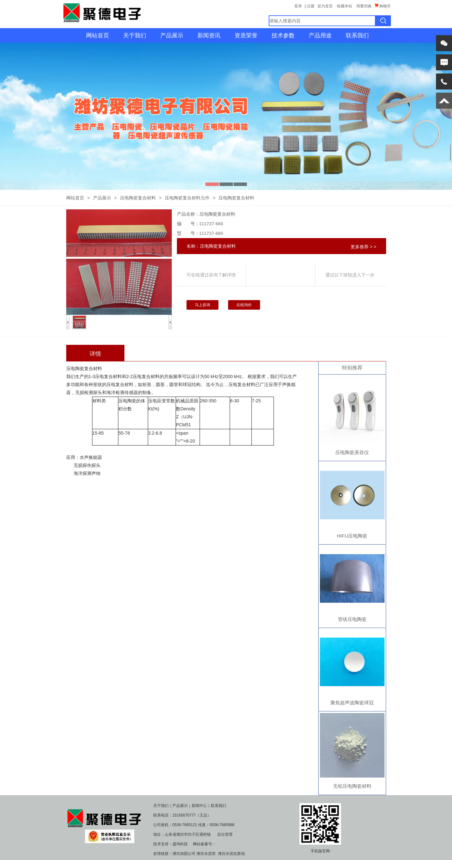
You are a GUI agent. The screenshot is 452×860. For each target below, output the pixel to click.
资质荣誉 (246, 35)
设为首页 (325, 6)
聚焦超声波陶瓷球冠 (352, 702)
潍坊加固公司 (183, 853)
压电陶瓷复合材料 (138, 197)
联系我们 (357, 35)
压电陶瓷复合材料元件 (187, 197)
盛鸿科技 (180, 844)
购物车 (383, 6)
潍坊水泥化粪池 (231, 853)
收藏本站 (344, 6)
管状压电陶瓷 (352, 619)
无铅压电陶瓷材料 (352, 786)
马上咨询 (202, 305)
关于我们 (134, 35)
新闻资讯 (208, 35)
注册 (310, 6)
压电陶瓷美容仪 (352, 452)
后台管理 (225, 834)
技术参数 (283, 35)
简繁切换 (364, 6)
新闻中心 (199, 805)
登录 (298, 6)
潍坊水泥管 (206, 853)
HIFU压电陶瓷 (352, 535)
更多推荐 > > (363, 246)
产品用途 (320, 35)
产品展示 (171, 35)
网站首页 (97, 35)
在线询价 (244, 305)
